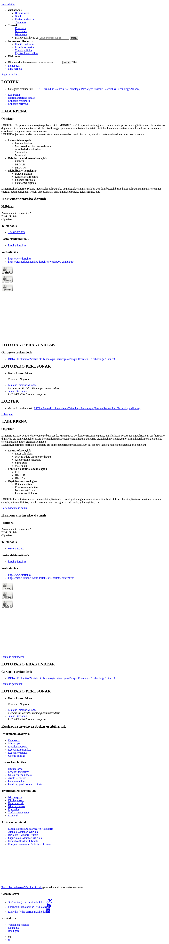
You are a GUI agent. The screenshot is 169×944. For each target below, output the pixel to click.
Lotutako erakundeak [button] (19, 100)
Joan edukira (8, 4)
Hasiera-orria (22, 13)
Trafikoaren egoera (18, 812)
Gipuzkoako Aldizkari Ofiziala (25, 837)
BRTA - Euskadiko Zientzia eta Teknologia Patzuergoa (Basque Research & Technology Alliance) (87, 88)
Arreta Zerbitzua (17, 778)
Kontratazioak (16, 803)
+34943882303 (16, 232)
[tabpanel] (84, 151)
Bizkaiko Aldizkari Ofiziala (23, 834)
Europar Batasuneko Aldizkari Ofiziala (29, 844)
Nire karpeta (15, 68)
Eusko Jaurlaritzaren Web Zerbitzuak (21, 887)
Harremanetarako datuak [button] (21, 97)
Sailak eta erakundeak (20, 774)
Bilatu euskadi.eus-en (26, 37)
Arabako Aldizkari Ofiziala (23, 831)
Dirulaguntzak (16, 800)
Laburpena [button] (14, 94)
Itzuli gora (13, 930)
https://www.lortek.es (19, 258)
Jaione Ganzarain (17, 391)
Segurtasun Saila (10, 74)
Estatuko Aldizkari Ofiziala (23, 841)
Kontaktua (20, 28)
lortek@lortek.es (17, 245)
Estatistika (14, 815)
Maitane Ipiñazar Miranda (22, 385)
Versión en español (18, 924)
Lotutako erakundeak (13, 656)
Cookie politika (23, 50)
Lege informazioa (17, 752)
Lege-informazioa (25, 47)
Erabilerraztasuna (24, 44)
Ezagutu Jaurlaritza (18, 771)
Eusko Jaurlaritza (24, 19)
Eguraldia (13, 809)
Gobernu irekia (16, 781)
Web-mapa (21, 34)
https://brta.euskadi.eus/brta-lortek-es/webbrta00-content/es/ (41, 261)
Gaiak (18, 16)
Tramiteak (20, 22)
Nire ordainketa (16, 806)
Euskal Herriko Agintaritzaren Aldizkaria (30, 828)
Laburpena (7, 414)
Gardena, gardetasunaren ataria (25, 784)
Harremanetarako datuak (14, 507)
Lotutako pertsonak (11, 683)
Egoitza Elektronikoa (26, 53)
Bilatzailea (21, 31)
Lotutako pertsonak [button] (18, 103)
